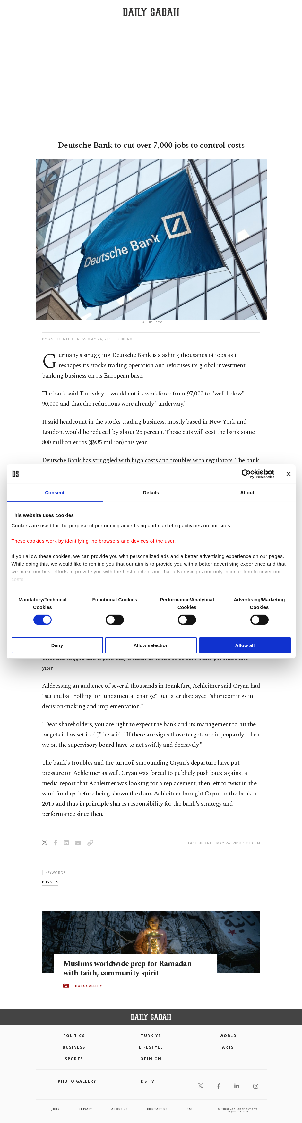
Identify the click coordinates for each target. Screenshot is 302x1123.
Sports (74, 1058)
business (50, 881)
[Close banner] (288, 474)
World (228, 1035)
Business (74, 1047)
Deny (57, 645)
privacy (85, 1109)
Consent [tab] (55, 492)
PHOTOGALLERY (87, 986)
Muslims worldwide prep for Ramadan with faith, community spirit (129, 968)
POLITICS (74, 1035)
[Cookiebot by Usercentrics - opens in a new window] (246, 474)
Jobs (55, 1109)
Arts (228, 1047)
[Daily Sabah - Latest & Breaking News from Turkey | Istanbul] (151, 12)
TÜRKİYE (151, 1035)
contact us (157, 1109)
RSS (190, 1109)
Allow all (245, 645)
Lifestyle (151, 1047)
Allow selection (151, 645)
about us (119, 1109)
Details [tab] (151, 492)
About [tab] (247, 492)
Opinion (150, 1058)
